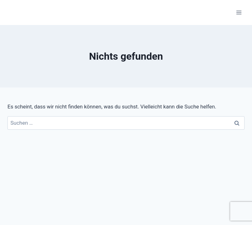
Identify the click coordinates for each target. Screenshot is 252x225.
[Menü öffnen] (239, 12)
